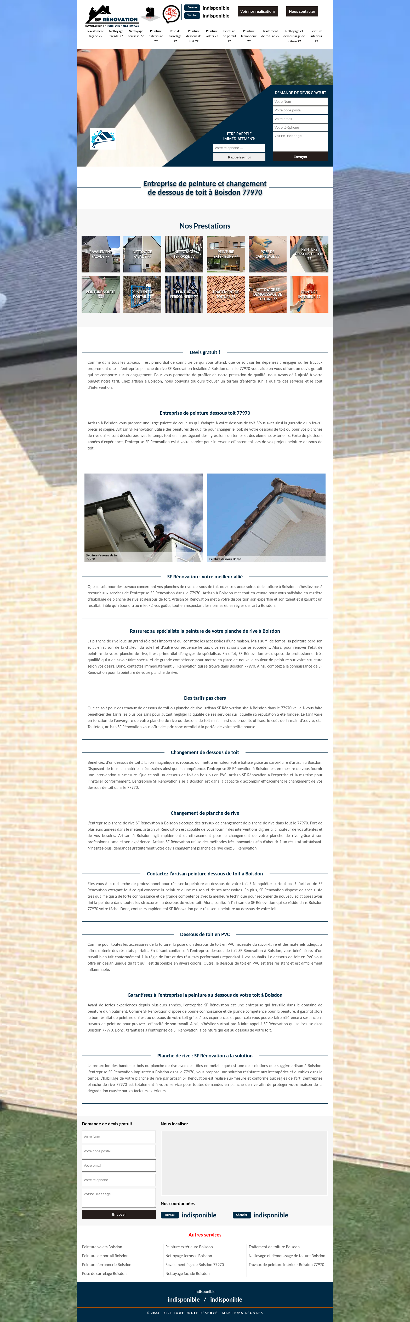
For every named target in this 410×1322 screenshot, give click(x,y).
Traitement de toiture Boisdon (274, 1246)
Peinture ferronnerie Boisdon (106, 1264)
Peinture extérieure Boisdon (189, 1246)
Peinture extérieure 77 (156, 36)
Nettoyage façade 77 (116, 33)
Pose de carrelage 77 (175, 36)
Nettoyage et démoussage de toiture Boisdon (287, 1255)
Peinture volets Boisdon (102, 1246)
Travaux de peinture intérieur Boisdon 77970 (286, 1264)
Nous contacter (302, 11)
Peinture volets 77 (212, 33)
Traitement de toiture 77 (270, 33)
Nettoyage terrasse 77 (136, 33)
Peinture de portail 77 (229, 36)
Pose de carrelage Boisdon (104, 1273)
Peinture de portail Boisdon (105, 1255)
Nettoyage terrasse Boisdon (189, 1255)
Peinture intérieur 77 (316, 36)
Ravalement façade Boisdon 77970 (195, 1264)
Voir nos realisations (257, 11)
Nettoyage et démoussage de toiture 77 (294, 36)
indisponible (216, 8)
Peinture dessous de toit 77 (193, 36)
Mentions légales (242, 1313)
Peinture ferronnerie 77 (249, 36)
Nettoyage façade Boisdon (188, 1273)
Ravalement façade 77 (95, 33)
